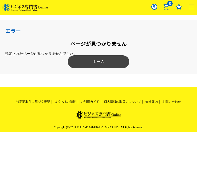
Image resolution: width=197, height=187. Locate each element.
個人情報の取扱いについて (122, 101)
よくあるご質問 (65, 101)
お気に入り (179, 7)
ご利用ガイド (90, 101)
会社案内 (151, 101)
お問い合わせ (171, 101)
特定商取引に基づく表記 (33, 101)
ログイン (154, 7)
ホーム (98, 61)
